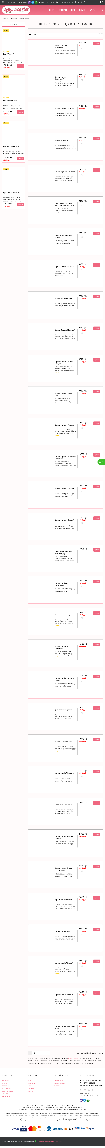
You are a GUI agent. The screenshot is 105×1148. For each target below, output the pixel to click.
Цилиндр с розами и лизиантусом (61, 649)
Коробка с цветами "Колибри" (64, 267)
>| (47, 1055)
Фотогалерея (6, 1090)
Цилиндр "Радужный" (62, 140)
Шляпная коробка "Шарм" (11, 146)
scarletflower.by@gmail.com (92, 1088)
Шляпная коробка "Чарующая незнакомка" (64, 839)
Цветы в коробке (24, 18)
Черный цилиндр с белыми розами (63, 903)
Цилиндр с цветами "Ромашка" (64, 109)
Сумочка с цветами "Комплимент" (61, 46)
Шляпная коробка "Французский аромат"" (65, 1030)
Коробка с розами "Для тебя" (64, 997)
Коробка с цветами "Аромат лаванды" (64, 364)
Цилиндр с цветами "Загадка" (64, 521)
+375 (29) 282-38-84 (47, 2)
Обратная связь (7, 1093)
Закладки (57, 1088)
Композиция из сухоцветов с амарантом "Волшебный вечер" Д (65, 206)
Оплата (4, 1085)
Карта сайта (6, 1098)
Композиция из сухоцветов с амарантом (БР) (64, 554)
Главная (5, 18)
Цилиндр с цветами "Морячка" (64, 426)
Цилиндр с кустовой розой (63, 743)
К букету (92, 10)
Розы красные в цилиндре (63, 616)
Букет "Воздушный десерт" (12, 192)
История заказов (59, 1085)
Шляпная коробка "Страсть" (64, 965)
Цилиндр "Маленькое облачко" (64, 299)
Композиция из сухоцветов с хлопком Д (64, 237)
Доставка (5, 1088)
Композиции (62, 10)
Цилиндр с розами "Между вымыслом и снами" (63, 871)
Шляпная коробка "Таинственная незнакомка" (65, 459)
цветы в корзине (73, 1061)
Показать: (100, 33)
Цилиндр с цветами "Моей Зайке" (63, 395)
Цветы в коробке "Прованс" (64, 711)
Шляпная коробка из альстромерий (61, 586)
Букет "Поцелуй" (8, 54)
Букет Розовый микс (10, 100)
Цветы (73, 10)
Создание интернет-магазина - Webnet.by (49, 1144)
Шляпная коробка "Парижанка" (64, 775)
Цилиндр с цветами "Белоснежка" (61, 78)
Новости (5, 1096)
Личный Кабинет (59, 1083)
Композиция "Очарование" (63, 806)
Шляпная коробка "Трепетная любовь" (64, 681)
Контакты (5, 1083)
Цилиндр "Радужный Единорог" (65, 331)
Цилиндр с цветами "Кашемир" (65, 489)
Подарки (82, 10)
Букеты (52, 10)
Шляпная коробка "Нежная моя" (65, 172)
